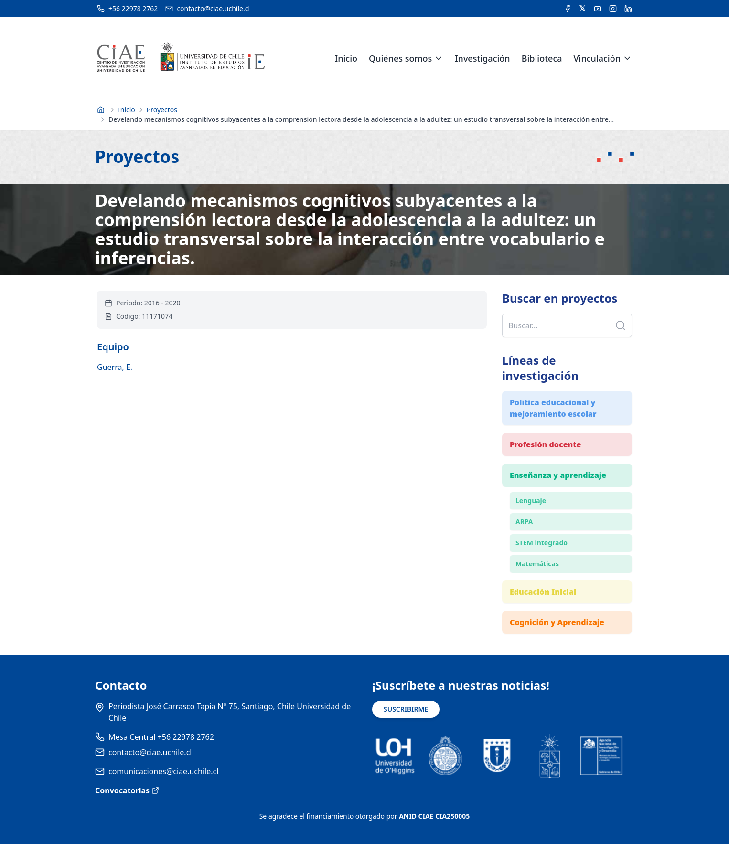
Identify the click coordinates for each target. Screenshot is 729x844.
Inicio (346, 58)
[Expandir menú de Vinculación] (627, 58)
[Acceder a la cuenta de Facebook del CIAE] (567, 8)
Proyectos (162, 109)
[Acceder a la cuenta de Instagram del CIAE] (613, 8)
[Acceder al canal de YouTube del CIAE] (597, 8)
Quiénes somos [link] (400, 58)
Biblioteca (542, 58)
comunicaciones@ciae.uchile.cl (163, 771)
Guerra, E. (114, 367)
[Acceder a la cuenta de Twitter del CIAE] (582, 8)
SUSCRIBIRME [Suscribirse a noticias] (406, 709)
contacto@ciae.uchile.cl (150, 752)
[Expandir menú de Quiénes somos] (438, 58)
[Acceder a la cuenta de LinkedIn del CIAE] (628, 8)
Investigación (482, 58)
